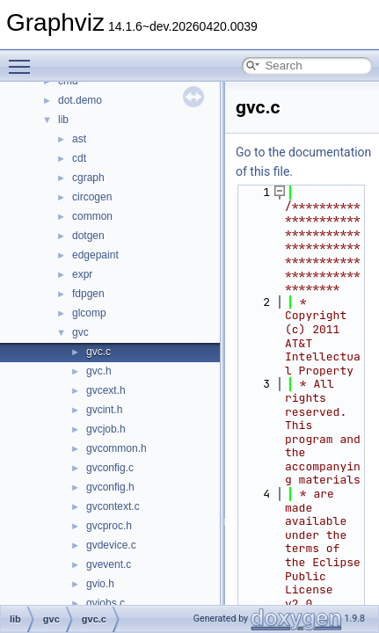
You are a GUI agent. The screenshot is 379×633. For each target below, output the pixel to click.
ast (79, 139)
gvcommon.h (116, 448)
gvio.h (100, 584)
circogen (92, 197)
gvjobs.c (105, 603)
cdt (79, 158)
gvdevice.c (111, 545)
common (92, 216)
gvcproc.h (109, 526)
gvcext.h (106, 390)
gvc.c (98, 352)
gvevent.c (108, 564)
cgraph (88, 177)
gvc (80, 332)
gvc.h (99, 371)
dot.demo (80, 100)
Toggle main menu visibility (24, 59)
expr (82, 274)
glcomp (89, 313)
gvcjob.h (106, 429)
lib (63, 119)
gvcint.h (104, 410)
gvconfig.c (110, 468)
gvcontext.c (113, 506)
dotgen (88, 235)
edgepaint (95, 255)
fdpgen (88, 293)
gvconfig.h (110, 487)
